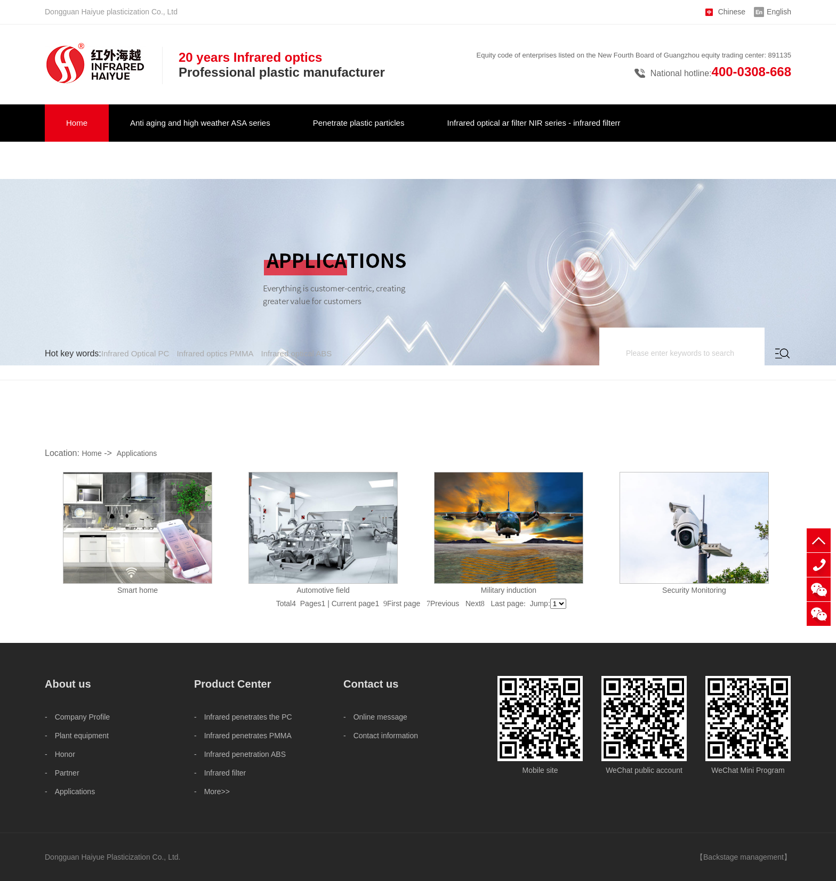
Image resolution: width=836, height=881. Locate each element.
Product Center (232, 684)
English (779, 11)
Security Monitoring (694, 590)
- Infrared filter (220, 773)
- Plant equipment (77, 735)
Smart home (137, 590)
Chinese (731, 11)
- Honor (60, 754)
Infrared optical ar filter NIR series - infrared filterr (533, 122)
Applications (137, 453)
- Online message (375, 717)
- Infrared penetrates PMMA (243, 735)
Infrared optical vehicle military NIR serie (137, 160)
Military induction (508, 590)
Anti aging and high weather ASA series (200, 122)
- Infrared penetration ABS (240, 754)
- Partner (62, 773)
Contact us (345, 160)
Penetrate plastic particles (359, 122)
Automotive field (323, 590)
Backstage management (743, 857)
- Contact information (380, 735)
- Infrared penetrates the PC (243, 717)
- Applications (70, 791)
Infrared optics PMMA (214, 353)
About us (267, 160)
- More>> (212, 791)
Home (76, 122)
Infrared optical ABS (296, 353)
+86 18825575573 (819, 565)
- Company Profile (77, 717)
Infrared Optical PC (135, 353)
